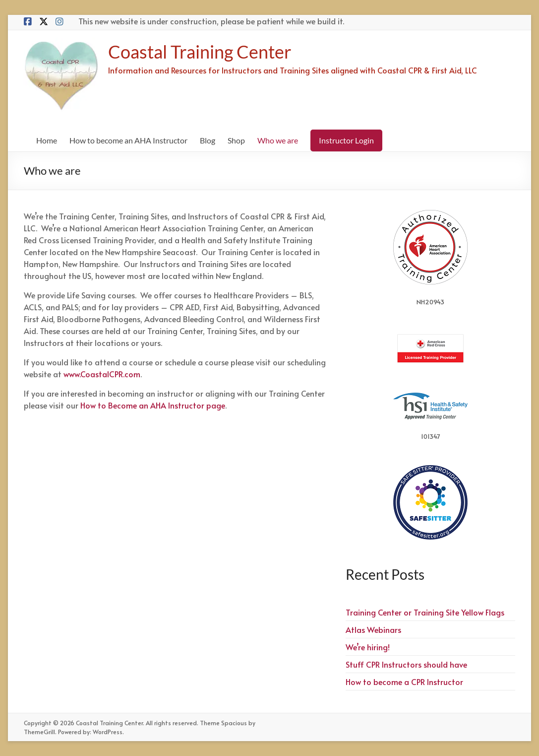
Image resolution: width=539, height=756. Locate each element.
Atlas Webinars (373, 629)
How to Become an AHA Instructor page (152, 405)
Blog (207, 140)
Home (46, 140)
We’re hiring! (368, 646)
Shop (236, 140)
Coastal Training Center (200, 52)
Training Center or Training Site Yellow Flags (425, 612)
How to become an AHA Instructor (128, 140)
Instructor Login (346, 140)
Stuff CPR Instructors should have (406, 664)
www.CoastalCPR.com (101, 373)
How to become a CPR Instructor (404, 681)
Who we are (277, 140)
